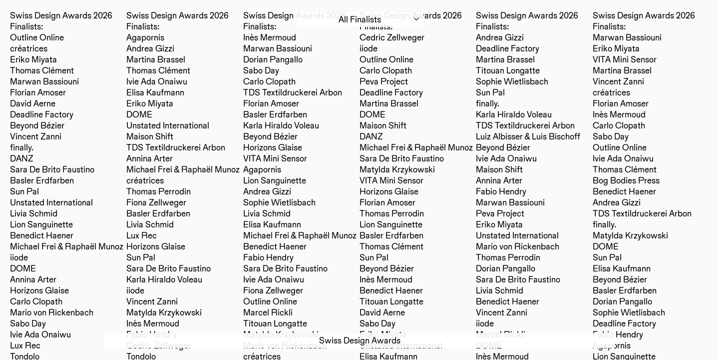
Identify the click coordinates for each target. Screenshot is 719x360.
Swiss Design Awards (359, 340)
